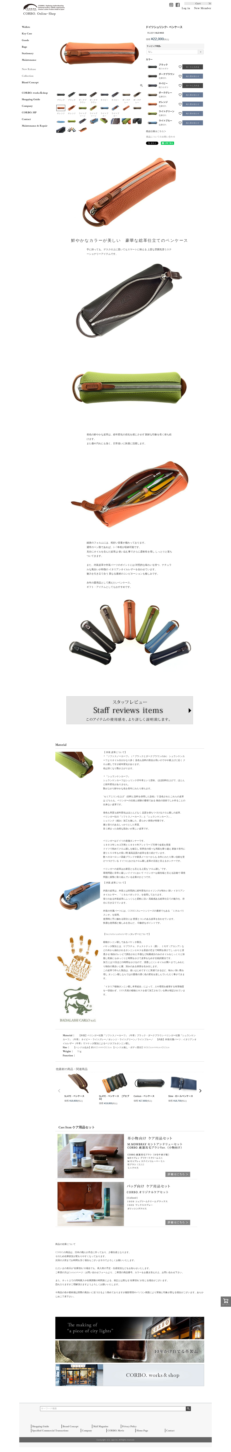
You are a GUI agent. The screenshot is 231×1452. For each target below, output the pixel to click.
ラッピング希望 (154, 46)
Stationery (28, 53)
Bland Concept (30, 82)
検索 (188, 1408)
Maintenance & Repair (34, 125)
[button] (59, 1090)
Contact (26, 119)
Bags (24, 46)
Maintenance (29, 60)
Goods (25, 40)
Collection (27, 76)
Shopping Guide (31, 99)
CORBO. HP (29, 112)
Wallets (26, 27)
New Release (29, 69)
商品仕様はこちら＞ (156, 131)
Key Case (27, 33)
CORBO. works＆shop (35, 92)
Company (27, 106)
